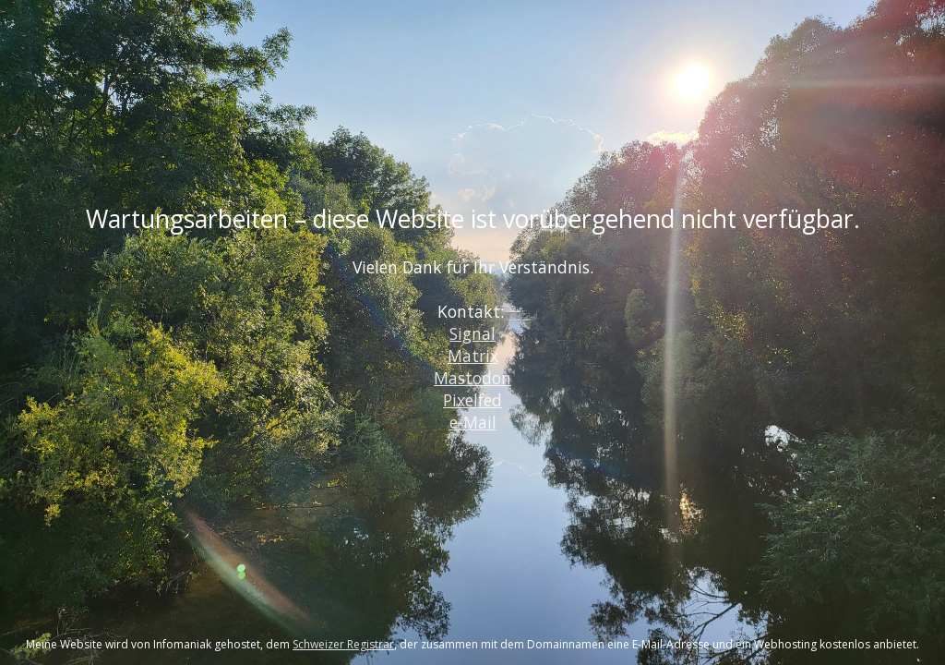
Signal (472, 333)
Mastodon (472, 378)
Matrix (473, 356)
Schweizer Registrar (343, 644)
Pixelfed (472, 400)
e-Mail (472, 422)
